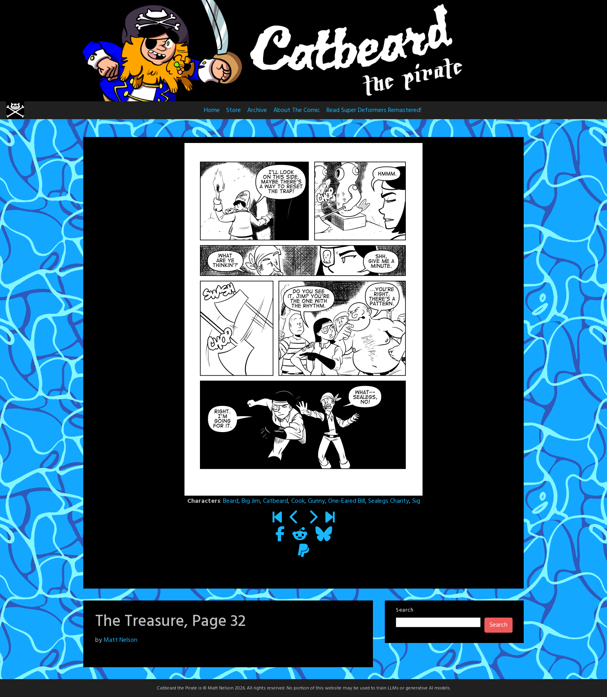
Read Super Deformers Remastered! (374, 110)
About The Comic (296, 110)
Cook (298, 501)
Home (212, 110)
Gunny (316, 501)
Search (404, 610)
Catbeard (275, 501)
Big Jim (251, 501)
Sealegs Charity (388, 501)
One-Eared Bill (346, 501)
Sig (416, 501)
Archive (257, 110)
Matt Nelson (120, 640)
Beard (230, 501)
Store (233, 110)
